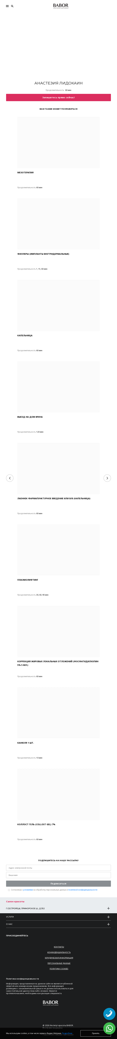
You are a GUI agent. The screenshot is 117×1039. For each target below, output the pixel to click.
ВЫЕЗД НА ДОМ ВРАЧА (30, 416)
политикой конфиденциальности (82, 889)
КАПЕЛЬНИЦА (24, 335)
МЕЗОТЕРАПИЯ (25, 172)
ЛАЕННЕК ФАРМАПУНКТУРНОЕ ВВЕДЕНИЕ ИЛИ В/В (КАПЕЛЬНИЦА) (53, 498)
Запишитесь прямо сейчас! (58, 97)
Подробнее (67, 1033)
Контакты (59, 947)
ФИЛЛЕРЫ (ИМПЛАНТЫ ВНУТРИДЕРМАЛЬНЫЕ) (43, 253)
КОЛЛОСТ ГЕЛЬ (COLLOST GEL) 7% (36, 824)
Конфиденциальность (59, 952)
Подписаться (58, 883)
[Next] (107, 478)
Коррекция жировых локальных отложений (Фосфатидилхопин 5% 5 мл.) (57, 663)
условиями (28, 889)
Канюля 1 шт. (25, 742)
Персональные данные (59, 963)
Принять (95, 1033)
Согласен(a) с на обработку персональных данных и (54, 890)
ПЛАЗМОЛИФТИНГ (27, 579)
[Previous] (9, 478)
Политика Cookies (59, 968)
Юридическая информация (59, 958)
